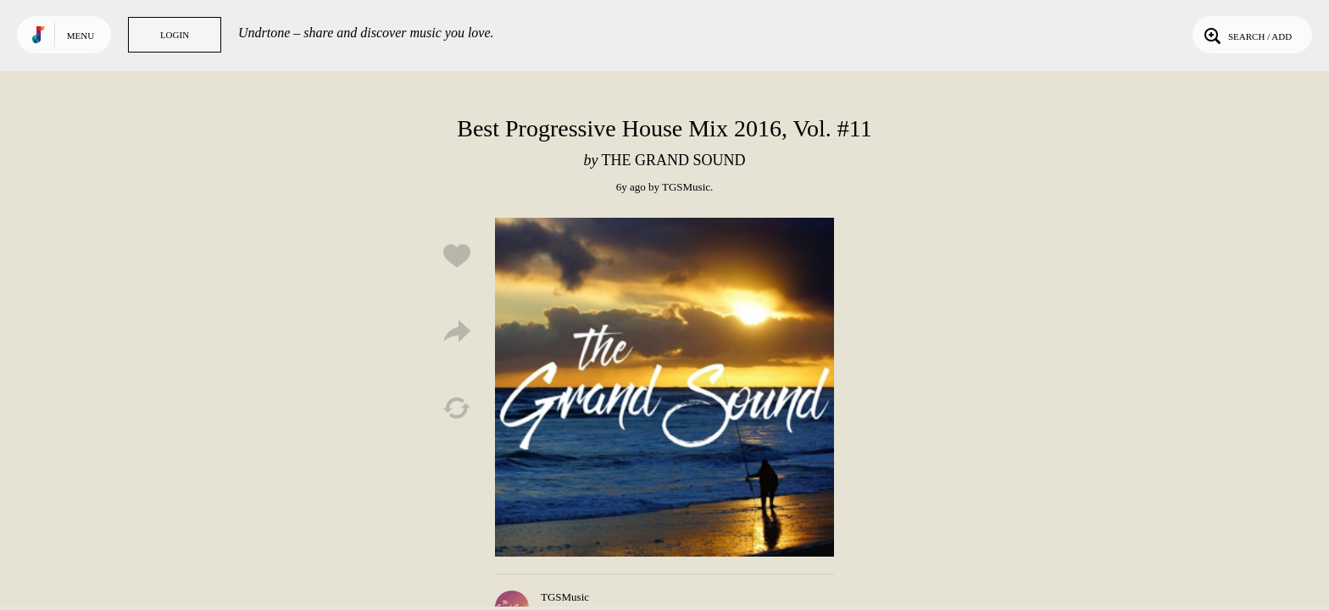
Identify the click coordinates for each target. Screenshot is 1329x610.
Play (664, 387)
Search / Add (1246, 35)
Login (174, 35)
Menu (80, 35)
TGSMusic (686, 186)
